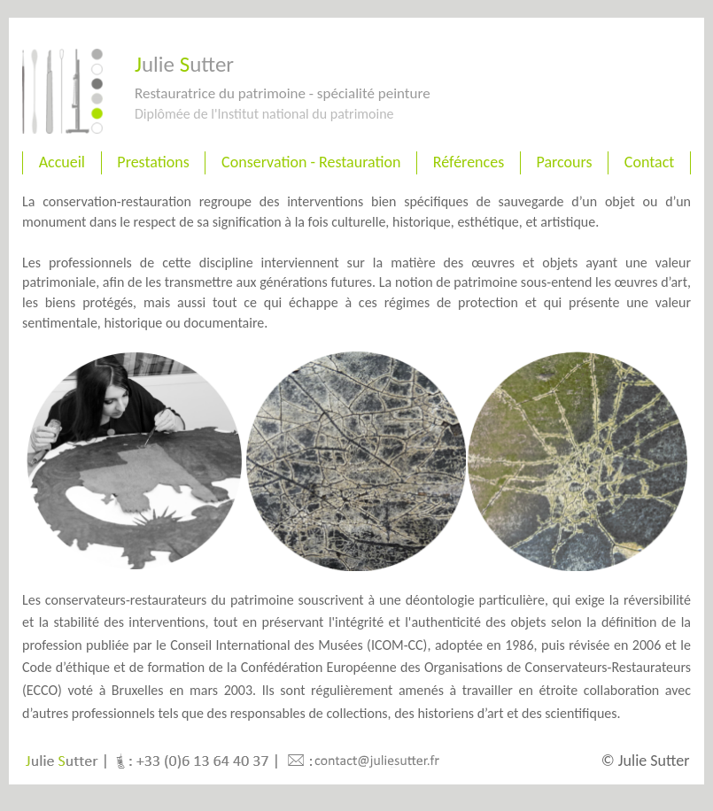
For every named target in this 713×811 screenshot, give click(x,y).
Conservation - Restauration (310, 162)
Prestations (153, 162)
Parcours (565, 162)
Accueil (62, 162)
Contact (649, 162)
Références (468, 162)
